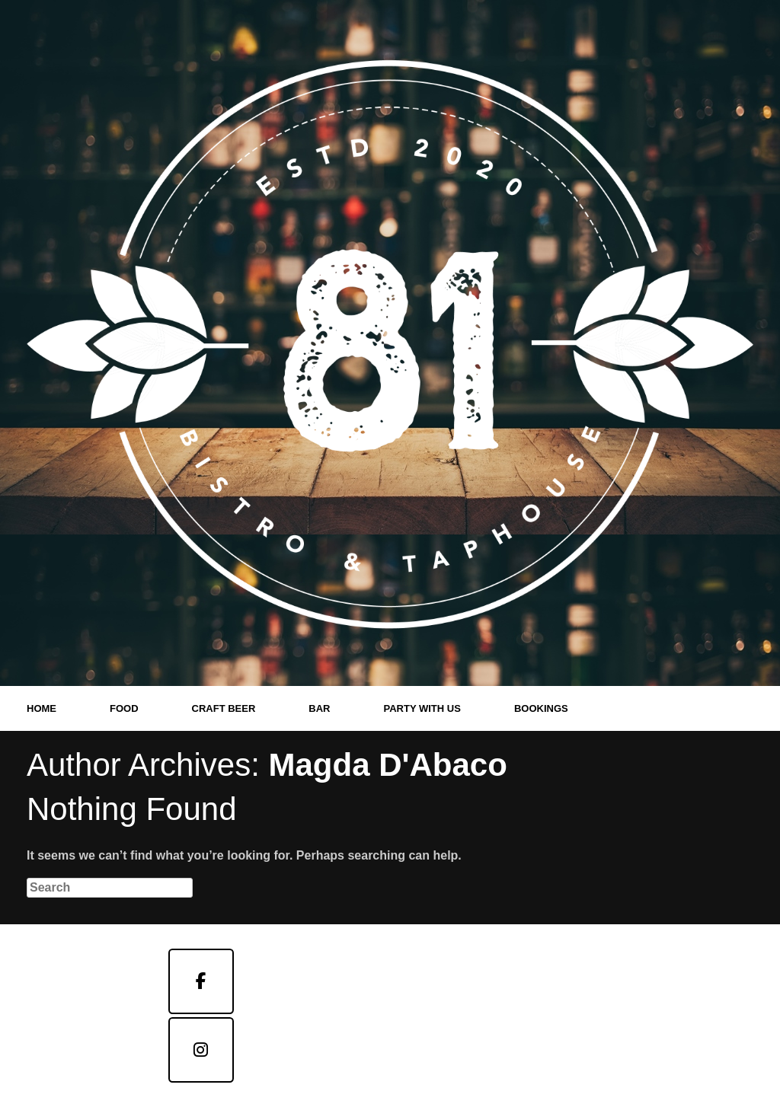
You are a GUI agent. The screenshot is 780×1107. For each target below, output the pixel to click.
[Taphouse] (201, 1050)
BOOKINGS (541, 708)
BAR (319, 708)
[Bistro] (201, 981)
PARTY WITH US (422, 708)
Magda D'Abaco (387, 765)
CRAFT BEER (224, 708)
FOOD (124, 708)
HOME (41, 708)
